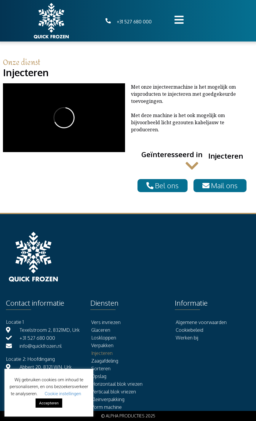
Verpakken (102, 345)
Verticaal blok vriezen (113, 392)
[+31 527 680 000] (108, 20)
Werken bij (187, 338)
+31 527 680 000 (134, 22)
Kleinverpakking (107, 399)
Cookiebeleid (189, 330)
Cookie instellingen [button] (63, 393)
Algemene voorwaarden (201, 322)
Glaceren (100, 330)
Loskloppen (103, 338)
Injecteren (102, 353)
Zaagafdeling (104, 361)
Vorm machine (106, 407)
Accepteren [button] (49, 403)
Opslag (98, 376)
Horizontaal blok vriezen (117, 384)
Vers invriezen (106, 322)
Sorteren (101, 368)
